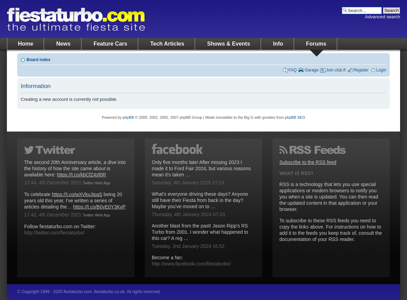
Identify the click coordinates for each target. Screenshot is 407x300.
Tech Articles (167, 44)
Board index (38, 59)
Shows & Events (228, 44)
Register (361, 70)
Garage (311, 70)
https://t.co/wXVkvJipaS (77, 194)
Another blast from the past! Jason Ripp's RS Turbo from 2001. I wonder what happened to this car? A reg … (200, 232)
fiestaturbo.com (76, 19)
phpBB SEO (295, 117)
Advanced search (382, 16)
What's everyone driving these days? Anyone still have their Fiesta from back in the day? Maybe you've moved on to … (200, 200)
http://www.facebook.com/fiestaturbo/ (191, 264)
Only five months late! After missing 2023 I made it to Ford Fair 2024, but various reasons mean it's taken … (201, 168)
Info (278, 44)
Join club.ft (336, 70)
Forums (316, 44)
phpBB (128, 117)
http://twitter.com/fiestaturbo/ (54, 232)
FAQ (292, 70)
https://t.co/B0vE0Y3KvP (99, 207)
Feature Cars (110, 44)
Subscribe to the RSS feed (307, 162)
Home (25, 44)
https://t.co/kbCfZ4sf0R (81, 174)
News (63, 44)
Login (381, 70)
